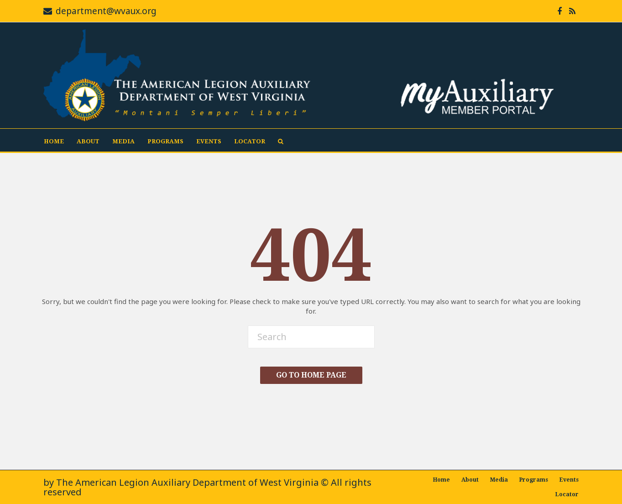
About (88, 141)
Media (123, 141)
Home (54, 141)
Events (208, 141)
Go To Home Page (311, 375)
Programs (165, 141)
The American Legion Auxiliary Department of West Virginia (187, 482)
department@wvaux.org (106, 11)
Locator (249, 141)
